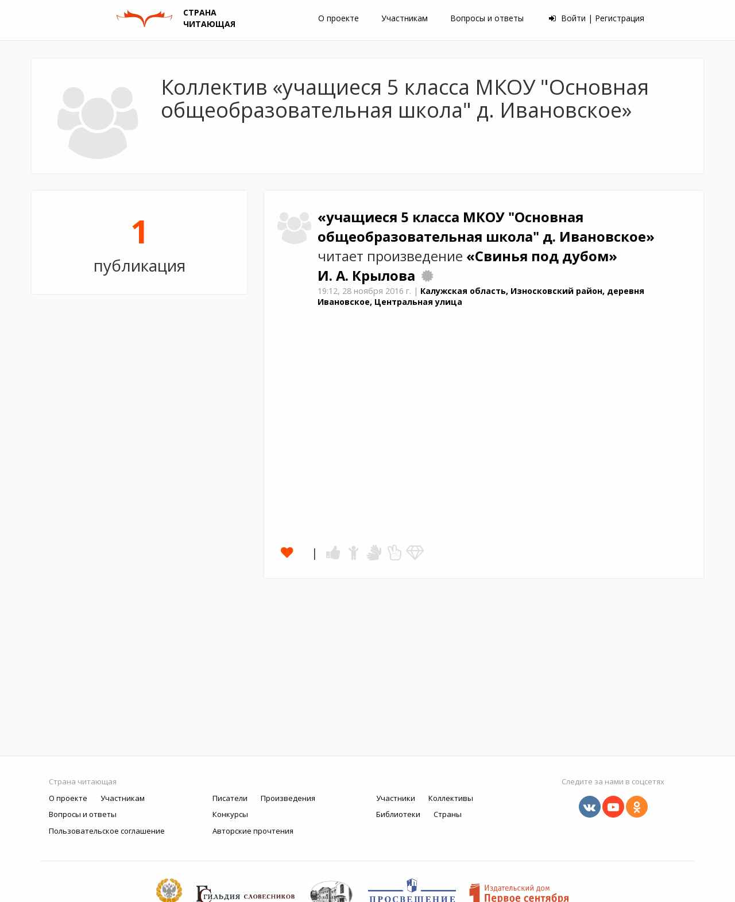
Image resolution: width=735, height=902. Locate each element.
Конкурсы (230, 814)
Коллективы (450, 798)
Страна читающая (83, 781)
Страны (448, 814)
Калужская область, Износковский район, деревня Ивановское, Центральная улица (481, 296)
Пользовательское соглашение (107, 831)
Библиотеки (398, 814)
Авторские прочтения (252, 831)
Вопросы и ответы (487, 18)
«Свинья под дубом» (541, 256)
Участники (395, 798)
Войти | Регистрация (596, 18)
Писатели (229, 798)
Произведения (288, 798)
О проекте (338, 18)
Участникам (404, 18)
